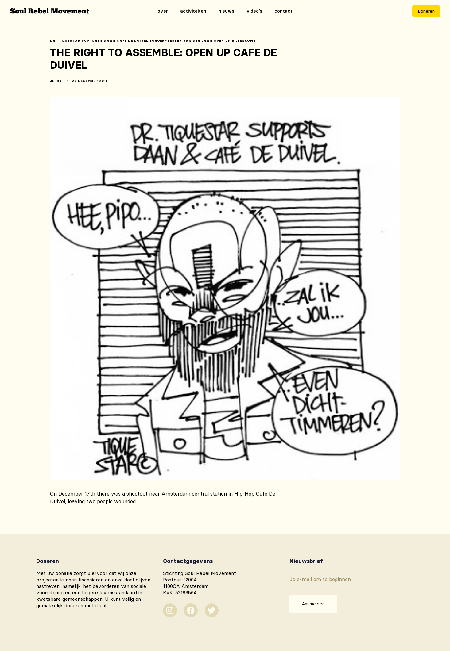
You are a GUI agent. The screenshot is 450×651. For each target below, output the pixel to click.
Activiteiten (193, 11)
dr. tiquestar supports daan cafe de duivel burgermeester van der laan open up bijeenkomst (154, 41)
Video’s (254, 11)
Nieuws (226, 11)
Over (162, 11)
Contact (283, 11)
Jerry (56, 81)
